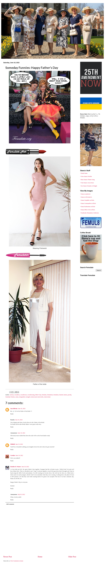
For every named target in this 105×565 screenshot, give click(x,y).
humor (65, 394)
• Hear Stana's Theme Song (87, 179)
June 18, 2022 (21, 408)
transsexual (34, 397)
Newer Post (7, 557)
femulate (44, 394)
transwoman (47, 397)
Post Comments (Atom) (17, 561)
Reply (12, 414)
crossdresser (23, 394)
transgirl (28, 397)
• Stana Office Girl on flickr (87, 209)
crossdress (17, 394)
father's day (38, 394)
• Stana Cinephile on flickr (87, 200)
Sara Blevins (13, 408)
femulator (56, 394)
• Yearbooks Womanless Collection (89, 213)
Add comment (10, 504)
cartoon (12, 394)
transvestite (40, 397)
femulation (50, 394)
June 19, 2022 (21, 433)
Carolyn (12, 455)
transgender (22, 397)
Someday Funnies (10, 397)
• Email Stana (83, 173)
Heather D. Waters (15, 466)
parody (69, 394)
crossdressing (30, 394)
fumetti (61, 394)
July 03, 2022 (21, 494)
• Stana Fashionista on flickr (87, 206)
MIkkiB (12, 444)
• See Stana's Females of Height (88, 186)
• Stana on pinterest (85, 194)
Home (40, 557)
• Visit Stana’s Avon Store (87, 182)
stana (16, 397)
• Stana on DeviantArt (86, 197)
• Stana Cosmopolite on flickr (88, 203)
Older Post (72, 557)
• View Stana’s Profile (86, 176)
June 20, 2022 (25, 466)
